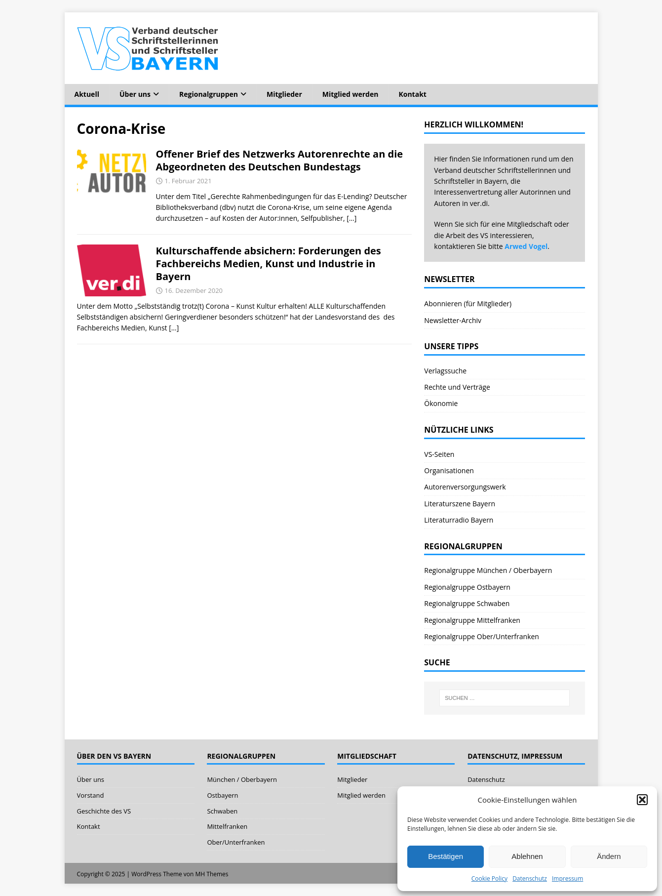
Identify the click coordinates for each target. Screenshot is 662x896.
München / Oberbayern (242, 779)
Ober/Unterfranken (236, 842)
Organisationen (449, 470)
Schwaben (222, 811)
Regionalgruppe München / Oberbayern (488, 570)
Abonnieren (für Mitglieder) (467, 303)
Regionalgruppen (208, 94)
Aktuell (87, 94)
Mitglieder (284, 94)
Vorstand (90, 795)
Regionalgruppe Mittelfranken (472, 620)
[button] (642, 800)
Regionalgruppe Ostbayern (467, 587)
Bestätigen (445, 856)
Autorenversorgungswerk (465, 486)
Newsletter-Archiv (452, 320)
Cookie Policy (489, 878)
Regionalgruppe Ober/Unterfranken (481, 636)
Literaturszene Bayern (459, 503)
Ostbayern (222, 795)
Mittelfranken (227, 826)
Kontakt (412, 94)
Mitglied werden (350, 94)
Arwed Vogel (526, 246)
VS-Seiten (439, 454)
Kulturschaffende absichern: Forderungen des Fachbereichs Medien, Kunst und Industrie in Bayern (268, 263)
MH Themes (212, 874)
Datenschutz (529, 878)
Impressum (567, 878)
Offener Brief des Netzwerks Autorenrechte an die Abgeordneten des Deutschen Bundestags (279, 160)
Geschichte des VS (104, 811)
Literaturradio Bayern (458, 520)
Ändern (609, 856)
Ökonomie (441, 403)
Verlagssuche (445, 370)
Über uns (135, 94)
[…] (351, 218)
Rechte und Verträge (457, 387)
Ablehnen (527, 856)
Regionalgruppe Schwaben (466, 603)
